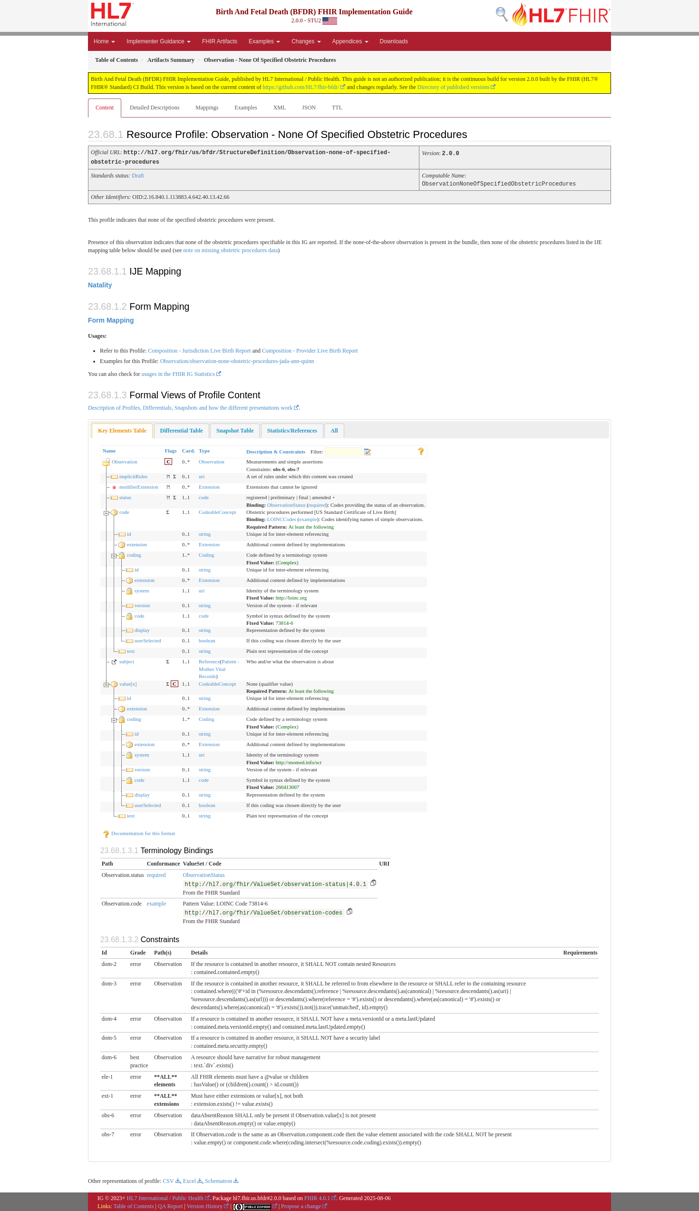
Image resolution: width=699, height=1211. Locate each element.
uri (201, 475)
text (131, 649)
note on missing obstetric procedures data (230, 249)
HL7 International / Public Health (165, 1196)
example (308, 518)
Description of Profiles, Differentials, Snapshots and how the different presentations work (190, 406)
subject (126, 660)
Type (204, 449)
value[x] (128, 682)
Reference (209, 660)
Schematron (218, 1179)
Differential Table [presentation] (181, 429)
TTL (337, 107)
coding (134, 553)
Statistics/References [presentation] (292, 429)
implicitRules (133, 475)
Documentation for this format (138, 832)
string (205, 532)
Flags (170, 449)
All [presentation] (334, 429)
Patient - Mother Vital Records (219, 667)
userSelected (148, 639)
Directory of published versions (453, 87)
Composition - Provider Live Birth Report (310, 349)
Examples (264, 41)
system (142, 589)
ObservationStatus (286, 503)
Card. (188, 449)
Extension (209, 485)
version (142, 604)
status (125, 496)
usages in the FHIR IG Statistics (177, 372)
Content (105, 107)
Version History (205, 1204)
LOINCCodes (281, 518)
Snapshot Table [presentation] (234, 429)
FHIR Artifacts (219, 41)
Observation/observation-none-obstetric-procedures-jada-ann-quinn (237, 359)
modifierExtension (138, 485)
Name (109, 449)
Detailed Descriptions (154, 107)
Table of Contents (133, 1204)
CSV (168, 1179)
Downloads (394, 41)
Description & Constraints (275, 450)
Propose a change (301, 1204)
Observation (124, 460)
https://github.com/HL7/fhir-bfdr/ (301, 87)
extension (137, 543)
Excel (189, 1179)
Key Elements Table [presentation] (122, 429)
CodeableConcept (217, 510)
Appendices (350, 41)
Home (104, 41)
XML (279, 107)
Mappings (206, 107)
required (317, 503)
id (129, 532)
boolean (207, 639)
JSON (309, 107)
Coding (206, 553)
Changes (305, 41)
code (204, 496)
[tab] (122, 429)
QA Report (170, 1204)
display (142, 628)
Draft (138, 174)
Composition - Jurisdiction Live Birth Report (199, 349)
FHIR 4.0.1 (317, 1196)
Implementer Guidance (158, 41)
